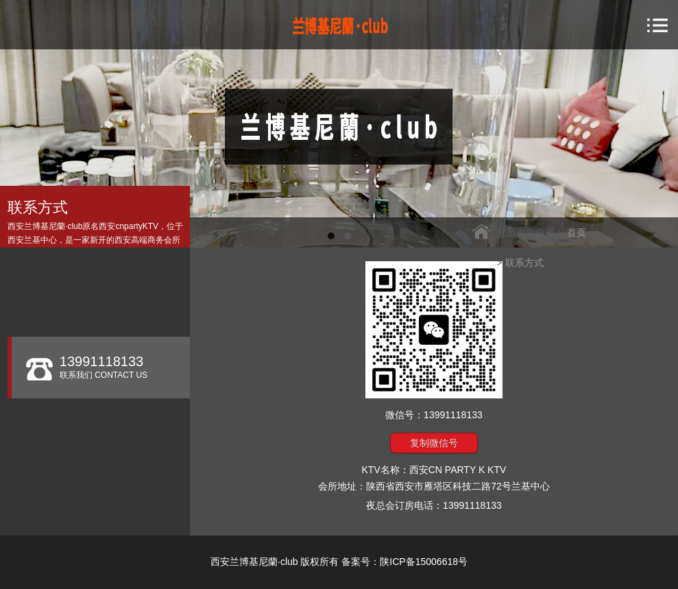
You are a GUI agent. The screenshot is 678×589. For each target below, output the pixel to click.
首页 (576, 232)
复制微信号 (434, 442)
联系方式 (524, 262)
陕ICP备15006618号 (424, 561)
